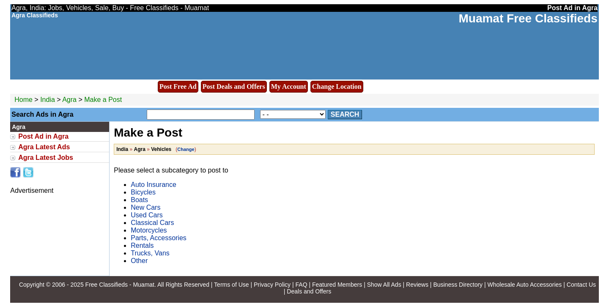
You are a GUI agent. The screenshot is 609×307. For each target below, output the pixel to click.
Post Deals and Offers (234, 86)
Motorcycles (149, 230)
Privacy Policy (272, 284)
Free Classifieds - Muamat (119, 284)
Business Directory (458, 284)
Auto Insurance (153, 184)
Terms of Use (231, 284)
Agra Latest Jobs (45, 157)
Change (185, 149)
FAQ (301, 284)
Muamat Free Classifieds (527, 18)
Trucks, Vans (150, 253)
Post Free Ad (178, 86)
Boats (139, 199)
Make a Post (103, 99)
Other (139, 260)
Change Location (337, 86)
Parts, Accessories (159, 237)
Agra (70, 99)
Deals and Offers (309, 291)
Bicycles (143, 192)
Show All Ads (384, 284)
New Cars (145, 207)
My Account (288, 86)
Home (23, 99)
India (47, 99)
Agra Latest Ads (44, 147)
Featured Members (337, 284)
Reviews (417, 284)
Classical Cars (152, 222)
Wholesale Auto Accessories (525, 284)
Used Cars (147, 215)
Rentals (142, 245)
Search (345, 114)
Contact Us (581, 284)
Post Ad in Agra (43, 136)
